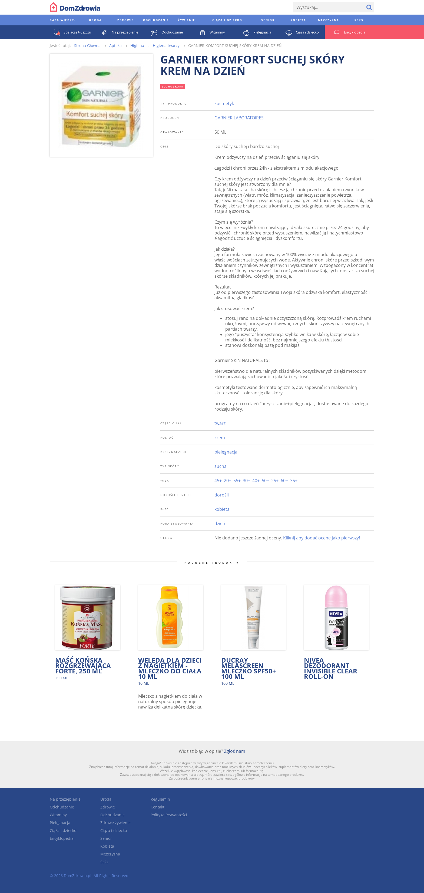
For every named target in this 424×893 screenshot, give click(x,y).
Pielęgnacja (60, 822)
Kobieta (107, 846)
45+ (218, 481)
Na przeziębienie (65, 799)
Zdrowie (107, 807)
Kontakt (157, 807)
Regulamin (160, 799)
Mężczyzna (110, 854)
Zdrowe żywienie (115, 822)
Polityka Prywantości (169, 814)
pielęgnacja (225, 452)
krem (219, 438)
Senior (106, 838)
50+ (265, 481)
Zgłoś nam (234, 751)
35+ (293, 481)
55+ (237, 481)
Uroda (105, 799)
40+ (256, 481)
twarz (220, 423)
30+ (246, 481)
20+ (227, 481)
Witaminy (58, 814)
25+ (275, 481)
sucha (220, 466)
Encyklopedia (62, 838)
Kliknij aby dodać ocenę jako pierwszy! (321, 538)
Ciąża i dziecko (63, 830)
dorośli (221, 495)
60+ (284, 481)
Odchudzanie (62, 807)
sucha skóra (172, 86)
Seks (104, 861)
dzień (219, 523)
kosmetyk (224, 103)
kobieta (222, 509)
